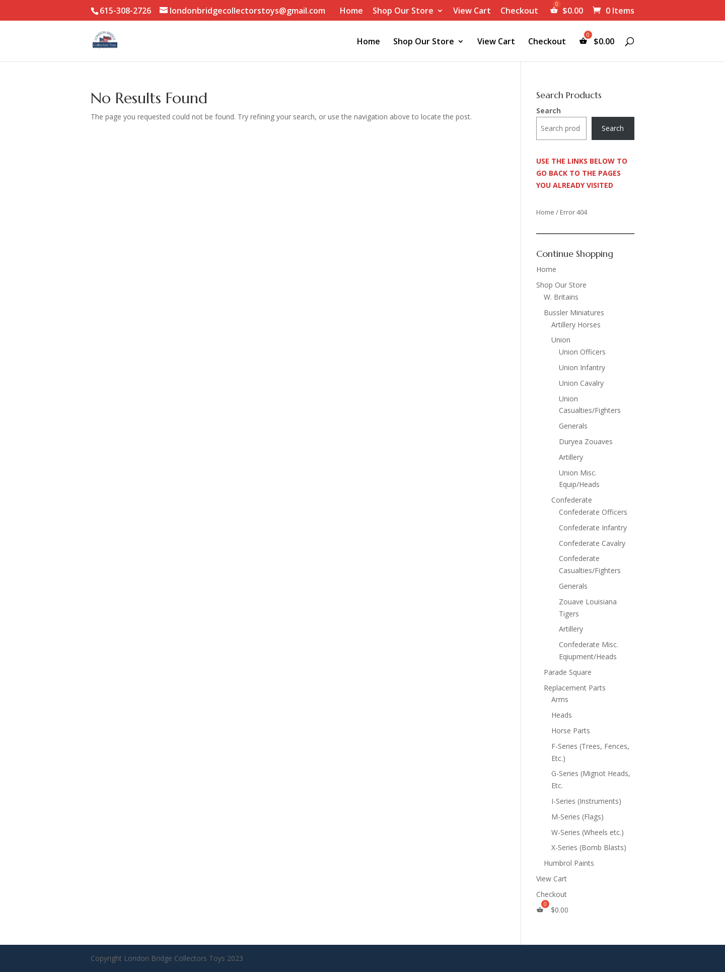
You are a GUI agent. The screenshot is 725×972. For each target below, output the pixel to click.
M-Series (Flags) (577, 816)
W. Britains (561, 297)
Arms (559, 699)
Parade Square (568, 672)
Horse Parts (570, 730)
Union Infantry (582, 367)
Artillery (571, 457)
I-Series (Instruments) (586, 801)
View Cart (472, 11)
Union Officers (582, 352)
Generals (573, 426)
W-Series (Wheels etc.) (587, 832)
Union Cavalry (581, 383)
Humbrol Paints (569, 863)
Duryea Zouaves (586, 441)
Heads (561, 715)
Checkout (519, 11)
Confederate (571, 500)
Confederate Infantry (593, 527)
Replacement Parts (575, 687)
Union (560, 339)
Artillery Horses (576, 324)
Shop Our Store (403, 11)
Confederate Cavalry (592, 543)
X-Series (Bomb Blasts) (588, 847)
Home (351, 11)
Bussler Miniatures (574, 312)
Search (548, 110)
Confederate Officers (593, 512)
